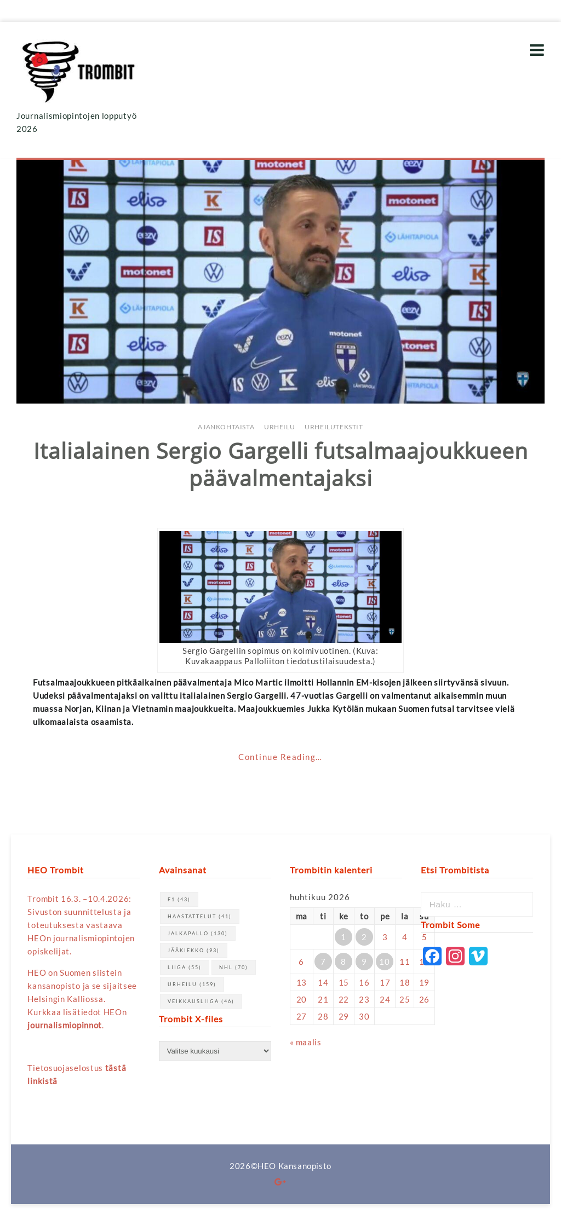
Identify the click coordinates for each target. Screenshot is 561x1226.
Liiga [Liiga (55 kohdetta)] (185, 967)
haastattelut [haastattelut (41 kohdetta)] (200, 916)
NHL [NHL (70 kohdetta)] (233, 967)
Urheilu (279, 427)
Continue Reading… (280, 757)
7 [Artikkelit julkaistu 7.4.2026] (323, 961)
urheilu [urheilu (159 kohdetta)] (192, 984)
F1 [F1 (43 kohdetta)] (179, 899)
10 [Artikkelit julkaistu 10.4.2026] (384, 961)
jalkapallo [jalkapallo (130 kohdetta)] (198, 933)
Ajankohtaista (226, 427)
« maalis (306, 1042)
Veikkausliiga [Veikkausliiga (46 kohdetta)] (201, 1001)
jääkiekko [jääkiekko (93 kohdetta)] (194, 950)
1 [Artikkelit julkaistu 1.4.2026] (343, 937)
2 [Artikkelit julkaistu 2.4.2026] (364, 937)
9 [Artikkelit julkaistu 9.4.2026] (364, 961)
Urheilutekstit (334, 427)
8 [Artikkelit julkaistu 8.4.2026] (343, 961)
